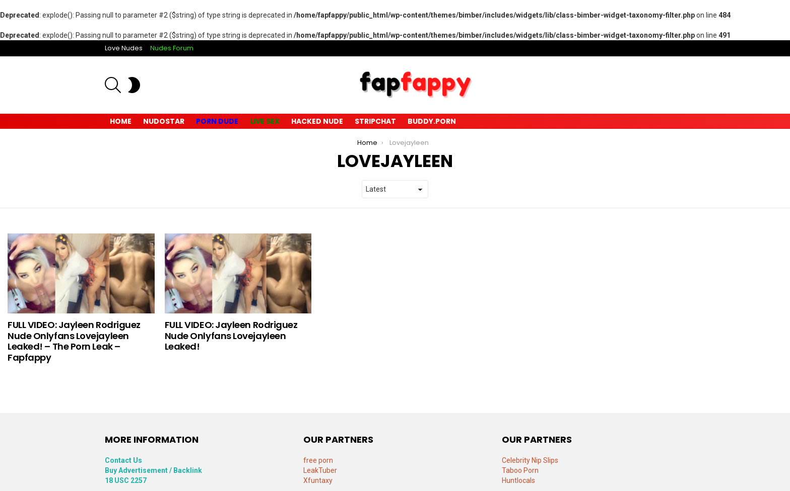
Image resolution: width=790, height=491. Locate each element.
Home (120, 121)
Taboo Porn (520, 470)
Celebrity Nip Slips (530, 460)
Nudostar (163, 121)
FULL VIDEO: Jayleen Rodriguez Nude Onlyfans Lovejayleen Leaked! (231, 335)
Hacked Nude (317, 121)
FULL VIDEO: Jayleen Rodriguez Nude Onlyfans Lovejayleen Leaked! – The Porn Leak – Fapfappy (74, 341)
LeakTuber (320, 470)
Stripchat (375, 121)
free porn (318, 460)
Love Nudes (124, 48)
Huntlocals (518, 480)
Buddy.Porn (432, 121)
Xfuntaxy (318, 480)
